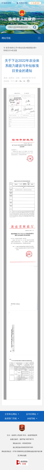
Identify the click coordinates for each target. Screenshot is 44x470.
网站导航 (6, 38)
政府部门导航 (11, 418)
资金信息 (22, 48)
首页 (7, 48)
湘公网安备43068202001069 (23, 447)
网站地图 (23, 455)
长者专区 (35, 3)
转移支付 (7, 50)
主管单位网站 (11, 414)
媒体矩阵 (6, 3)
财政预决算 (30, 48)
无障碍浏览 (22, 3)
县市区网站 (31, 414)
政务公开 (13, 48)
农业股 (14, 50)
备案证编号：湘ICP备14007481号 (22, 439)
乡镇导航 (31, 418)
